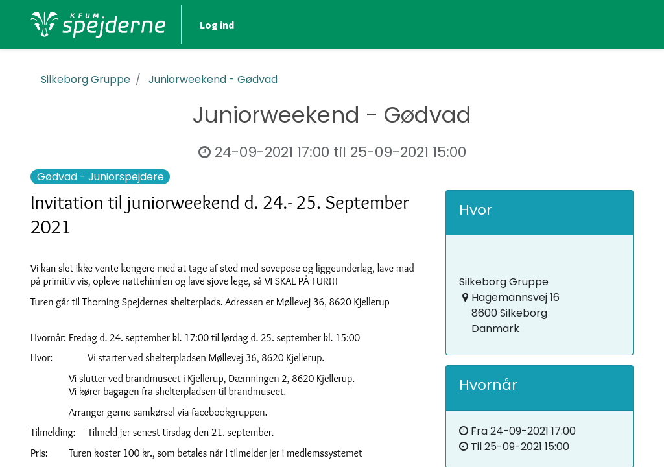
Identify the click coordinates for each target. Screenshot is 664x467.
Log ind (217, 24)
